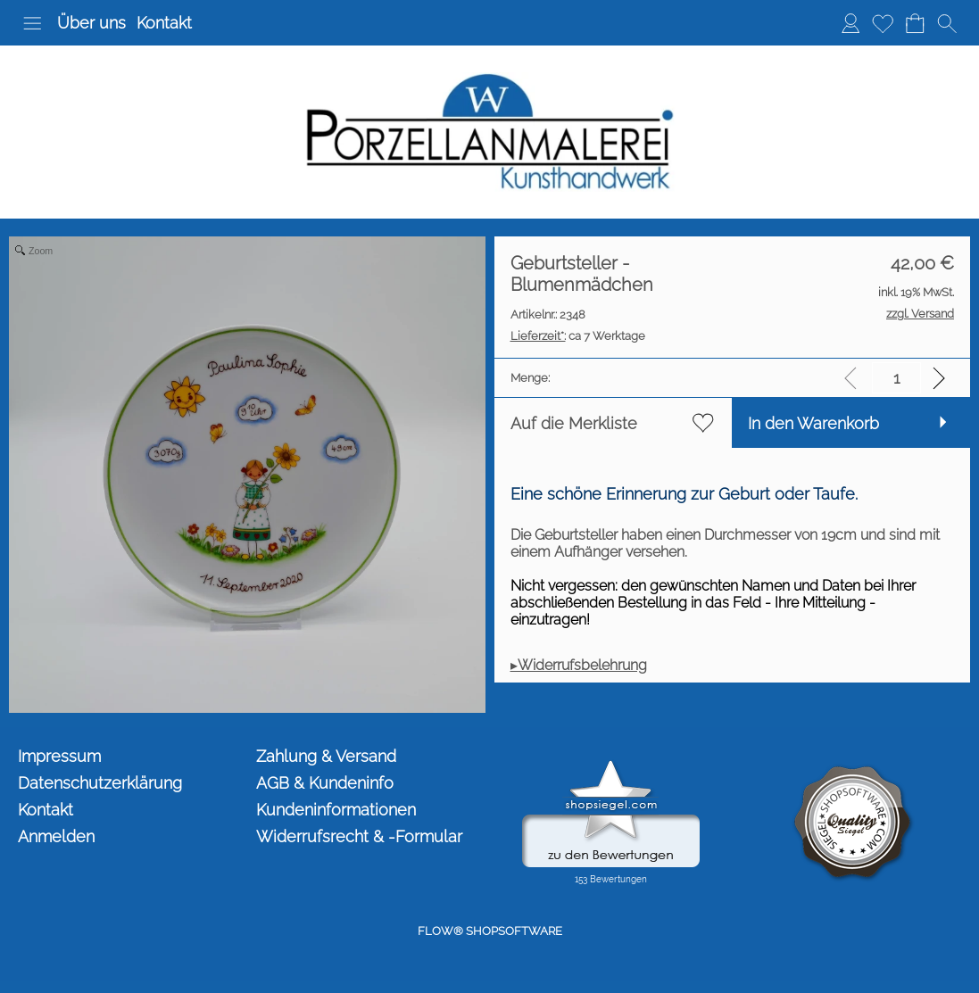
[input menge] (896, 377)
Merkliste (882, 22)
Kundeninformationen (336, 809)
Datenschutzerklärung (100, 783)
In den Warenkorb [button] (813, 423)
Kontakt (164, 22)
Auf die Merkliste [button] (573, 423)
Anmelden (850, 22)
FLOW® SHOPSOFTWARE (490, 931)
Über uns (91, 22)
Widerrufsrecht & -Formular (359, 836)
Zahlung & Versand (326, 756)
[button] (32, 23)
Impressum (59, 756)
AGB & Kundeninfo (325, 783)
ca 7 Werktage (577, 336)
